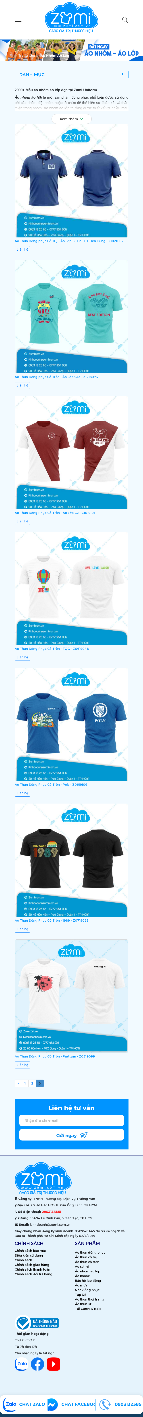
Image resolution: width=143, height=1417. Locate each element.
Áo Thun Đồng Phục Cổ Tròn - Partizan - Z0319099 (55, 1057)
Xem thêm (71, 119)
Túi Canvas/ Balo (88, 1309)
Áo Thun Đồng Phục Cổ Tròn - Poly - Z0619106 (51, 785)
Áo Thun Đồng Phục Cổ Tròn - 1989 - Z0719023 (52, 921)
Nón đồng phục (87, 1290)
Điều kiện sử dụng (29, 1255)
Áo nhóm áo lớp (87, 1271)
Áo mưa (81, 1285)
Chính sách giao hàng (32, 1265)
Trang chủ (26, 56)
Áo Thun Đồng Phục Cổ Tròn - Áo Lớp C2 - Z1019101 (55, 513)
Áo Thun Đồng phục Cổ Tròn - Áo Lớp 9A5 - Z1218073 (56, 378)
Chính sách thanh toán (32, 1269)
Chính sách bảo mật (30, 1251)
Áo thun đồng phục (90, 1253)
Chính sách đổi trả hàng (33, 1274)
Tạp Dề (80, 1295)
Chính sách (23, 1260)
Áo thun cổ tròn (87, 1262)
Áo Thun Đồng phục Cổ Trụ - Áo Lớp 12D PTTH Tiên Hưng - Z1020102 (69, 241)
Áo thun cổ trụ (86, 1257)
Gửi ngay (72, 1134)
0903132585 (51, 1212)
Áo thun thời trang (89, 1299)
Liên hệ (22, 249)
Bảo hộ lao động (88, 1281)
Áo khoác (82, 1276)
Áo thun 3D (84, 1304)
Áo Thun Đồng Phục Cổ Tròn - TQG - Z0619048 (52, 649)
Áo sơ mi (82, 1267)
